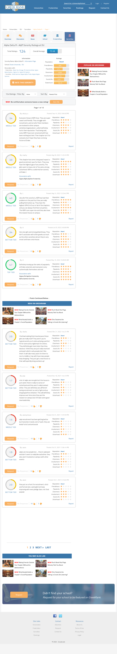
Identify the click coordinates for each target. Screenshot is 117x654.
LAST (48, 547)
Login (97, 3)
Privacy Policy (79, 631)
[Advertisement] (38, 525)
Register (106, 3)
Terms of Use (79, 628)
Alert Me (56, 102)
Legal (79, 635)
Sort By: (44, 94)
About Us (79, 625)
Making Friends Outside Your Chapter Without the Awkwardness (24, 312)
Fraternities (53, 8)
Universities (38, 8)
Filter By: (20, 94)
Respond (10, 146)
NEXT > (39, 547)
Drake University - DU (16, 64)
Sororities (67, 8)
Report (71, 146)
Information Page (30, 61)
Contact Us (105, 8)
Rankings (79, 8)
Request (92, 8)
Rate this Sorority (22, 82)
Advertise (58, 625)
